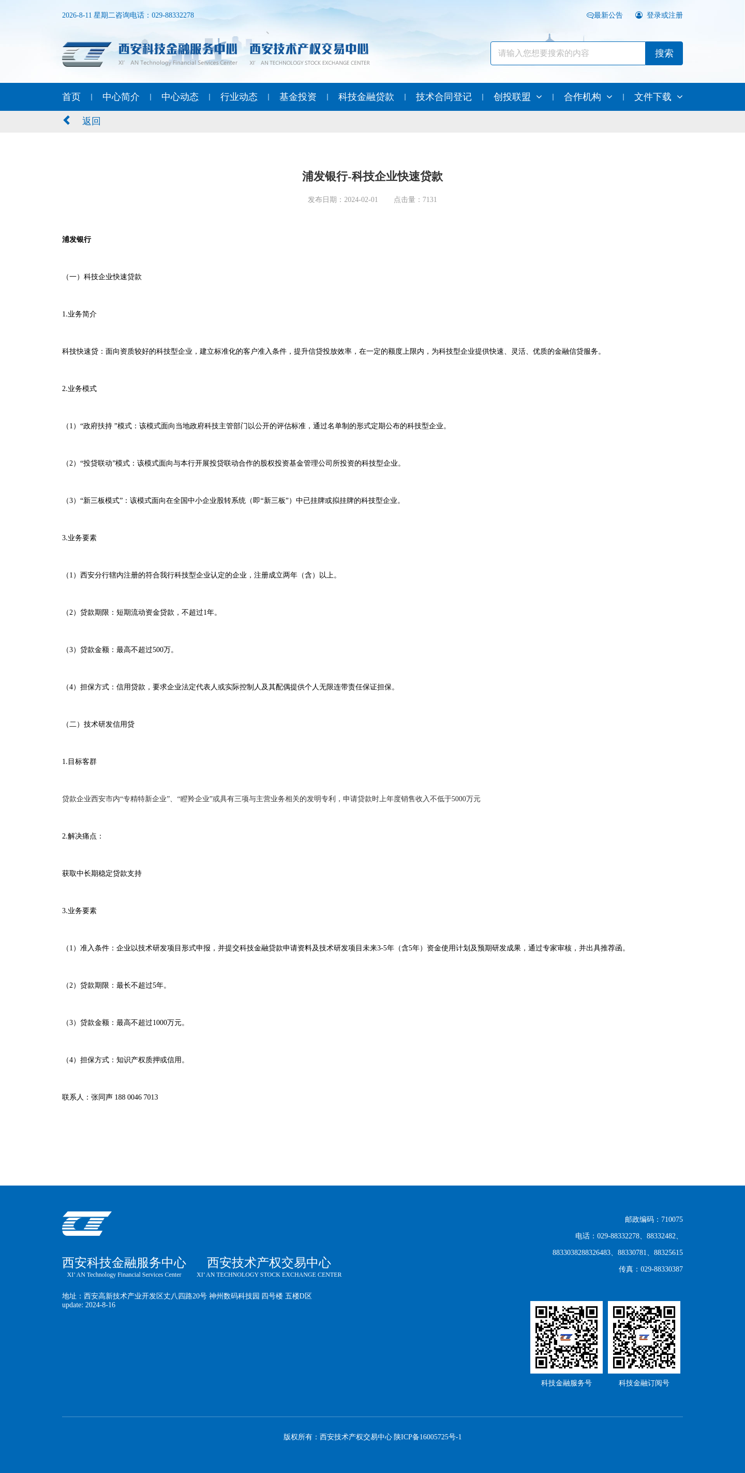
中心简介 (121, 97)
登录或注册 (659, 15)
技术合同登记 (444, 97)
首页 (71, 97)
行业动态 (239, 97)
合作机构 (588, 97)
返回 (81, 120)
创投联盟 (518, 97)
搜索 (664, 53)
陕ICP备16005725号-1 (427, 1437)
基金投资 (298, 97)
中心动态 (180, 97)
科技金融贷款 (366, 97)
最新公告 (606, 15)
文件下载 (658, 97)
